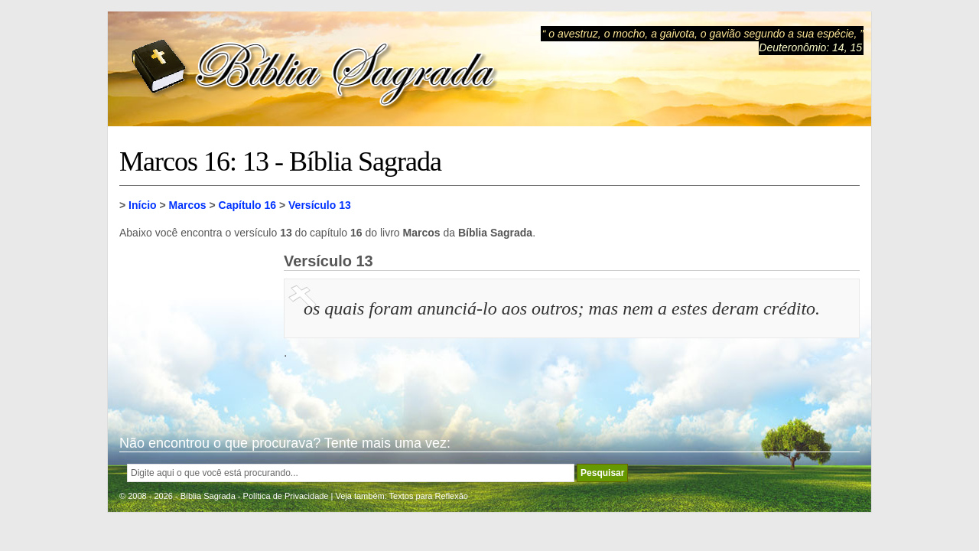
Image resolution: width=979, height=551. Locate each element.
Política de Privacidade (286, 495)
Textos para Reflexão (428, 495)
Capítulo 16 (247, 205)
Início (142, 205)
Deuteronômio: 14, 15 (810, 47)
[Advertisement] (195, 329)
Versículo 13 (319, 205)
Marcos (188, 205)
